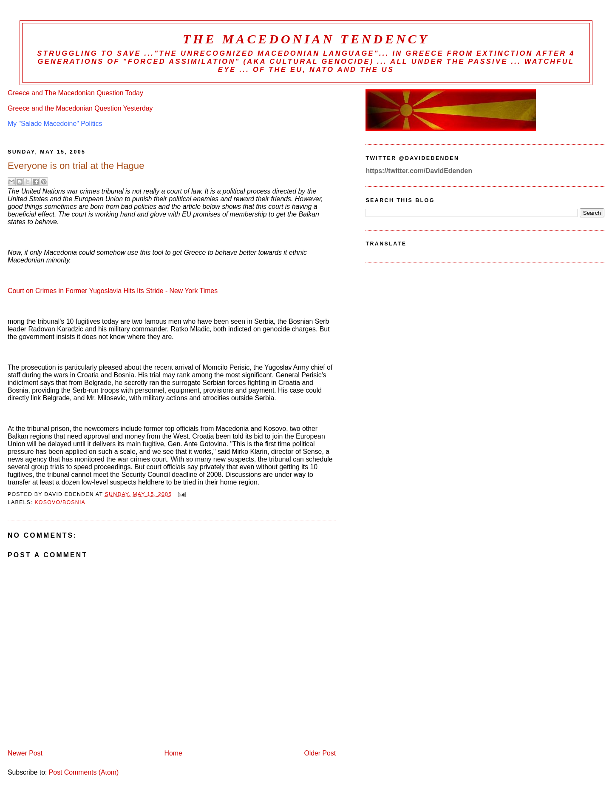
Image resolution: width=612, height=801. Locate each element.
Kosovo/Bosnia (59, 502)
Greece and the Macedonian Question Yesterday (80, 108)
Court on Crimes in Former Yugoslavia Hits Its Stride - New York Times (113, 290)
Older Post (320, 753)
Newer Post (25, 753)
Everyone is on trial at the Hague (76, 165)
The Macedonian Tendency (306, 39)
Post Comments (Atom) (84, 772)
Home (173, 753)
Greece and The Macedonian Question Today (75, 93)
